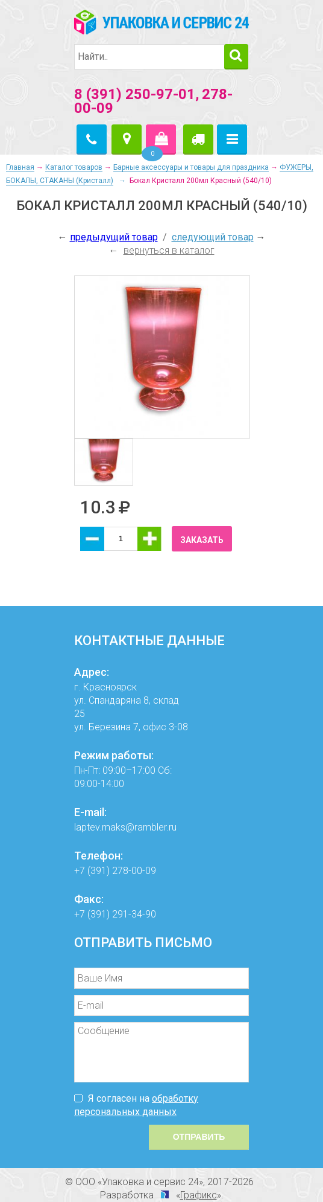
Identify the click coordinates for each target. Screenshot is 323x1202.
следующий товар (213, 237)
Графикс (198, 1195)
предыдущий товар (114, 237)
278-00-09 (134, 870)
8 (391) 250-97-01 (134, 94)
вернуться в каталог (169, 250)
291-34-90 (134, 914)
